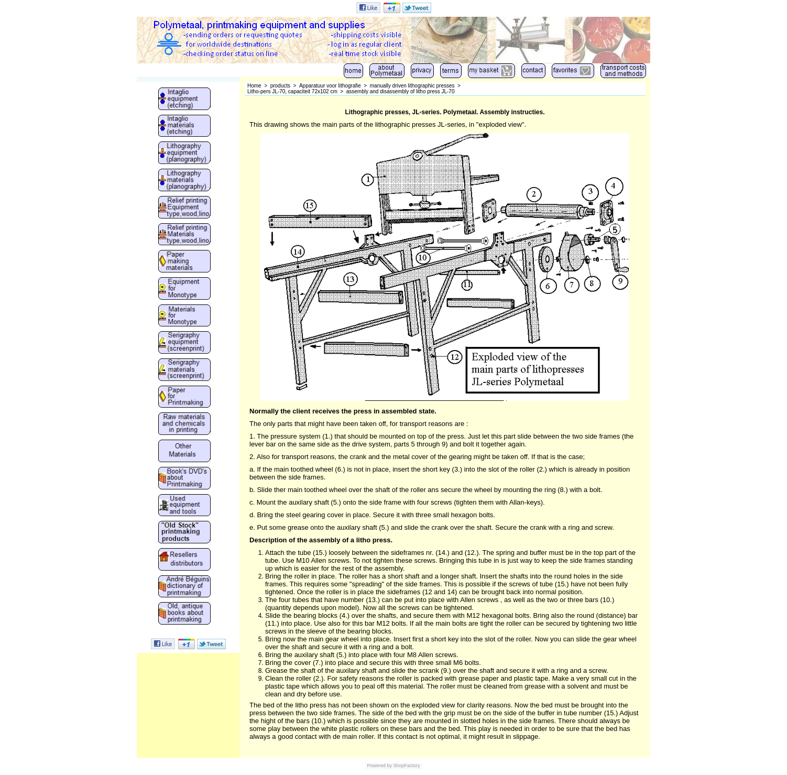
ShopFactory (406, 765)
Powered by (379, 765)
